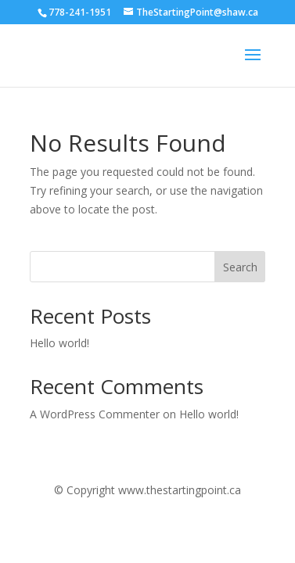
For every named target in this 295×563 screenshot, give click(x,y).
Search (240, 267)
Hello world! (59, 342)
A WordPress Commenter (95, 414)
